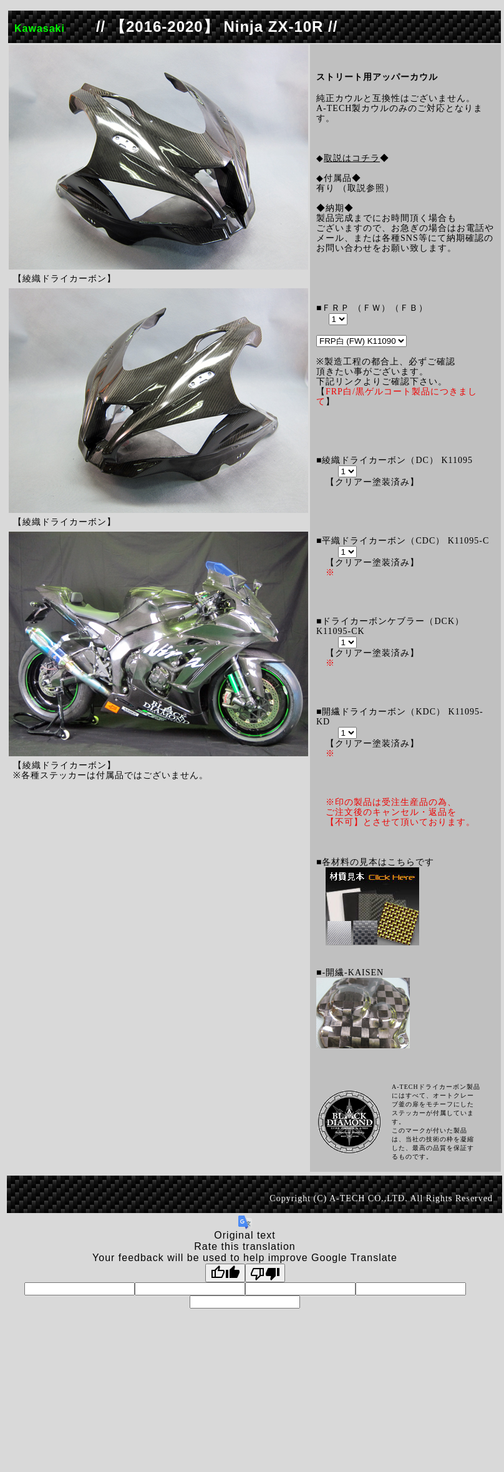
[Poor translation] (265, 1273)
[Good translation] (225, 1273)
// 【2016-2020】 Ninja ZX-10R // (216, 26)
